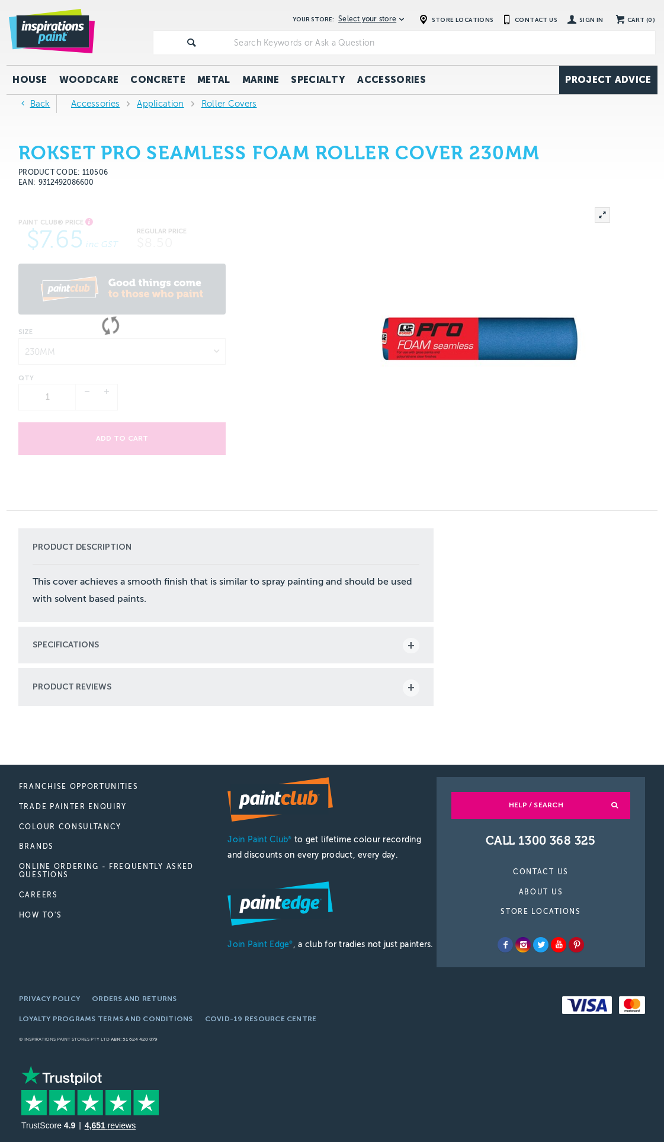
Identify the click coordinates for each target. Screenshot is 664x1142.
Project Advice (608, 79)
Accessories (391, 79)
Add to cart (122, 438)
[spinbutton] (47, 397)
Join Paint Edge (260, 944)
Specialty (318, 79)
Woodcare (89, 79)
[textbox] (442, 42)
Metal (213, 79)
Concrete (157, 79)
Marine (261, 79)
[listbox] (122, 351)
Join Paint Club (259, 839)
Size (25, 332)
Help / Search (536, 805)
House (29, 79)
